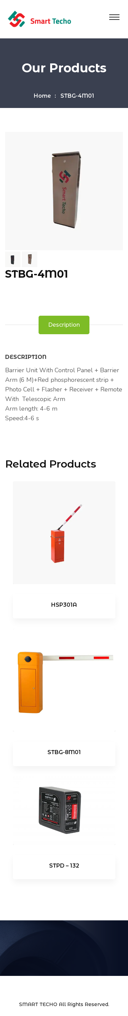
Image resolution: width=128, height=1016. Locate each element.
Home (42, 96)
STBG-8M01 (64, 752)
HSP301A (64, 605)
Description (64, 325)
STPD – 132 (64, 865)
